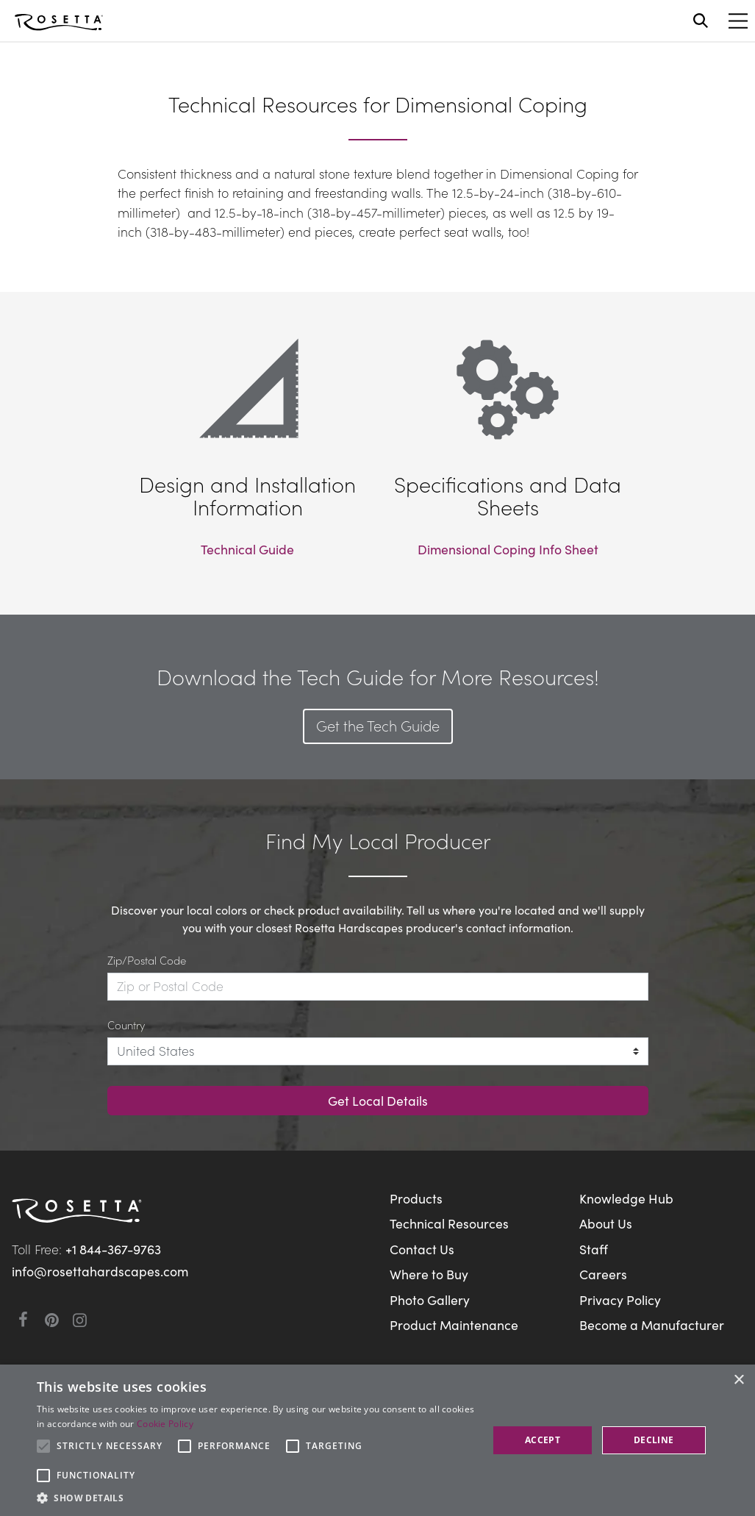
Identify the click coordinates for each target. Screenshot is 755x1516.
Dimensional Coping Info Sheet (508, 549)
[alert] (377, 1440)
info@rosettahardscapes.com (100, 1271)
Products (416, 1198)
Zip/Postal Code (146, 960)
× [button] (738, 1380)
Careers (603, 1274)
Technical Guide (247, 549)
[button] (256, 1497)
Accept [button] (542, 1440)
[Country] (377, 1051)
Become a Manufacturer (651, 1324)
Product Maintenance (454, 1324)
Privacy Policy (620, 1299)
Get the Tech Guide (378, 725)
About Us (605, 1223)
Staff (593, 1249)
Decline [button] (654, 1440)
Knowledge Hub (626, 1198)
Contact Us (422, 1249)
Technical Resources (449, 1223)
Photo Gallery (430, 1299)
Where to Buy (429, 1274)
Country (126, 1024)
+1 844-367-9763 (113, 1249)
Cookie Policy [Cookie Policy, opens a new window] (165, 1423)
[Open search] (700, 20)
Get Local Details (378, 1100)
